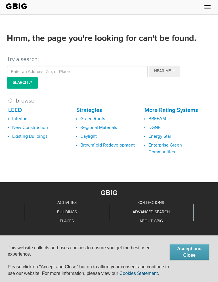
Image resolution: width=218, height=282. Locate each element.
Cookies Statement (139, 273)
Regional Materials (98, 128)
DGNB (154, 128)
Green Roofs (92, 119)
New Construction (30, 128)
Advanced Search (151, 212)
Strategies (89, 110)
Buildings (67, 212)
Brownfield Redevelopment (107, 145)
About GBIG (151, 221)
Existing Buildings (29, 136)
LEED (15, 110)
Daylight (88, 136)
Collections (151, 203)
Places (67, 221)
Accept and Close (189, 252)
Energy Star (159, 136)
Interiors (20, 119)
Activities (67, 203)
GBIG (17, 6)
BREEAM (157, 119)
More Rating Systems (171, 110)
